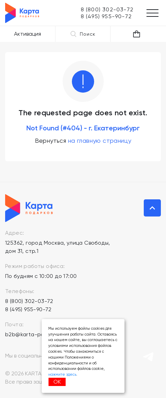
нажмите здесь (62, 374)
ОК (57, 381)
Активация (27, 34)
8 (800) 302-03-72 (29, 301)
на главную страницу (99, 140)
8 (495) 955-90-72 (28, 309)
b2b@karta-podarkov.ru (36, 334)
